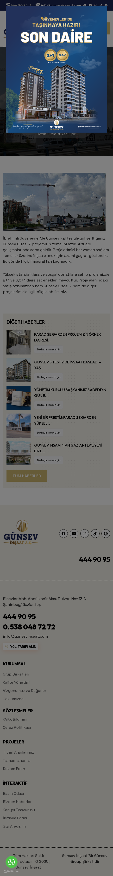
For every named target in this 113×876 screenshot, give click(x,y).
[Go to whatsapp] (12, 862)
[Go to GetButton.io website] (11, 871)
